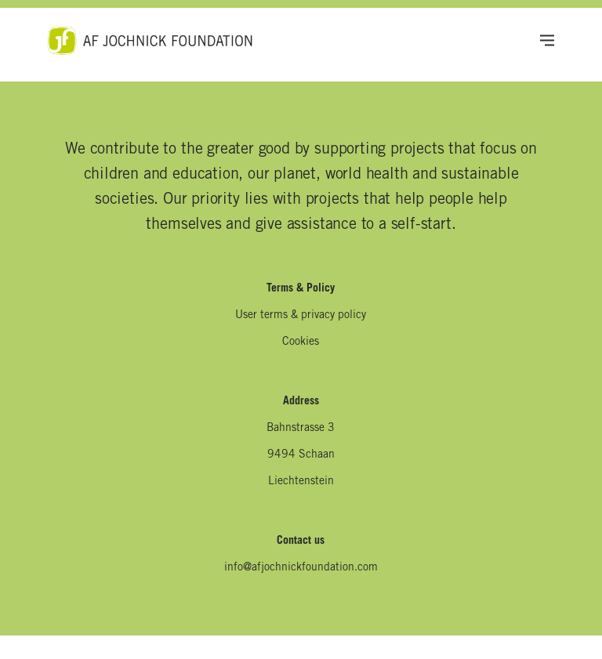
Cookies (300, 342)
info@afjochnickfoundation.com (301, 568)
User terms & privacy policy (300, 315)
